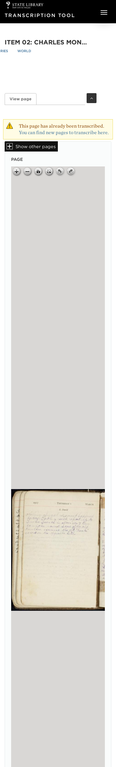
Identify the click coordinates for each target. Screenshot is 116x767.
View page (23, 99)
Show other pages (35, 146)
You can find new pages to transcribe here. (64, 132)
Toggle (92, 98)
